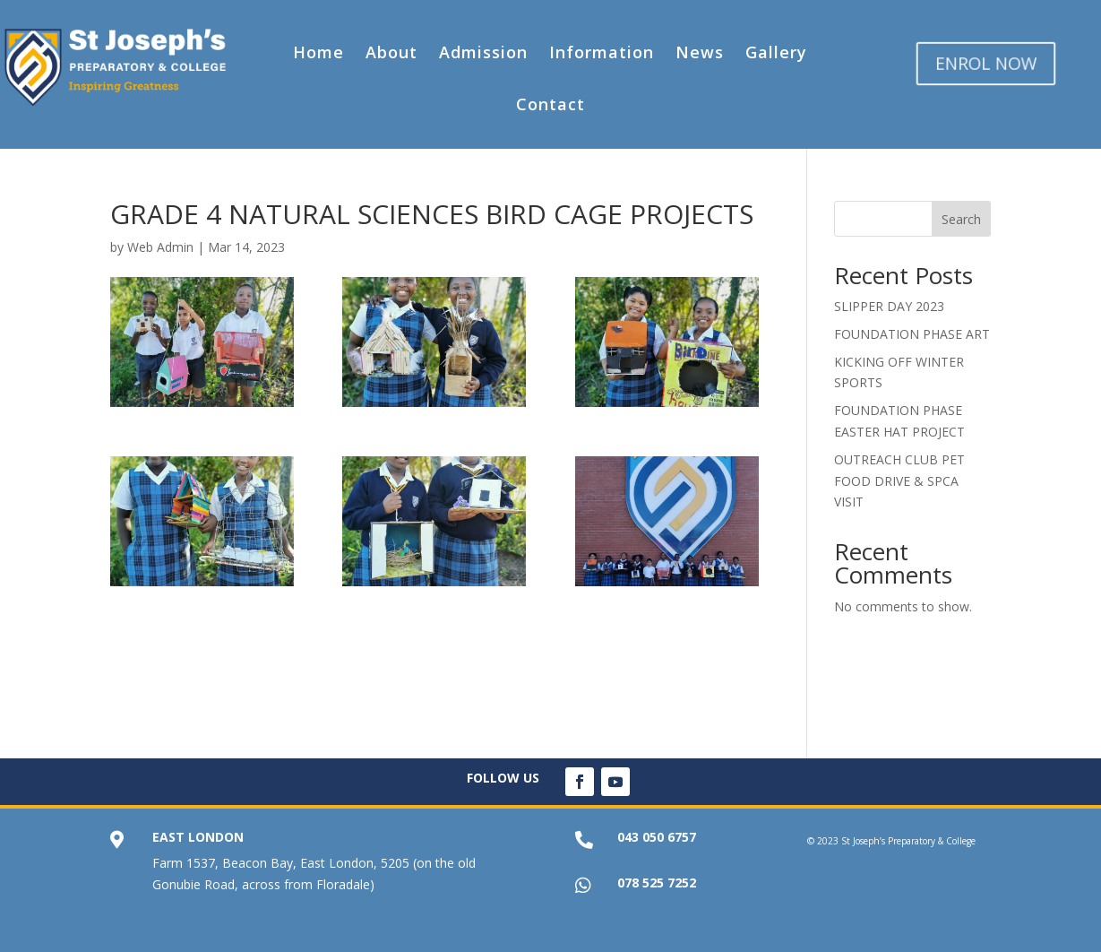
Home (318, 52)
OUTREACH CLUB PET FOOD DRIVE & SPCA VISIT (899, 481)
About (391, 52)
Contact (550, 104)
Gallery (776, 52)
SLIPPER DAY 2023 (889, 306)
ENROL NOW (986, 63)
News (699, 52)
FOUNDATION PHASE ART (912, 333)
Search (961, 219)
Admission (483, 52)
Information (601, 52)
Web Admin (160, 246)
